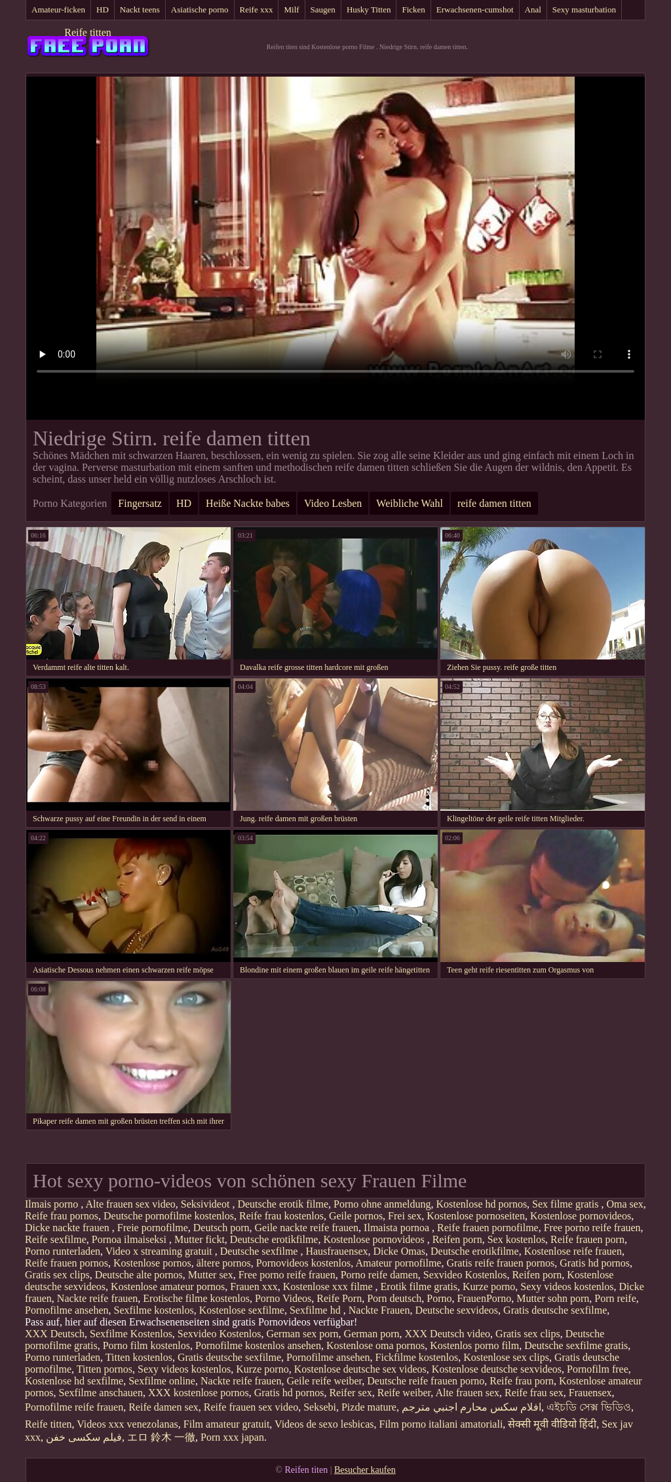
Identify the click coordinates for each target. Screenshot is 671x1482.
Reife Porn (339, 1298)
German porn (372, 1333)
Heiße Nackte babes (248, 503)
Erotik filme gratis (419, 1286)
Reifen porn (457, 1239)
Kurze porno (489, 1286)
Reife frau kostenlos (281, 1215)
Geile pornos (356, 1215)
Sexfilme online (161, 1380)
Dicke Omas (400, 1251)
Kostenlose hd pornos (481, 1204)
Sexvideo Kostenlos (465, 1274)
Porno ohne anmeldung (382, 1204)
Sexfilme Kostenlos (131, 1333)
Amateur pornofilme (398, 1263)
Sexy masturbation (584, 9)
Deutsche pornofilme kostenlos (169, 1215)
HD (102, 9)
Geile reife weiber (324, 1380)
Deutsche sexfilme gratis (576, 1345)
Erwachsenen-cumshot (475, 9)
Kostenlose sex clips (506, 1357)
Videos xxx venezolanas (127, 1424)
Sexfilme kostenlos (154, 1310)
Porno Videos (283, 1298)
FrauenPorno (484, 1298)
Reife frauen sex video (251, 1407)
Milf (291, 9)
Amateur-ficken (58, 9)
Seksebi (319, 1407)
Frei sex (404, 1215)
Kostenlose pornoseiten (476, 1215)
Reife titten (87, 32)
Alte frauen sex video (130, 1204)
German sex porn (302, 1333)
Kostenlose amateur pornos (168, 1286)
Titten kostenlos (138, 1357)
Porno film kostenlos (146, 1345)
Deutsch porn (221, 1227)
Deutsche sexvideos (456, 1310)
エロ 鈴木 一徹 (161, 1437)
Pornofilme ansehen (67, 1310)
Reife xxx (256, 9)
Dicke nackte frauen (68, 1227)
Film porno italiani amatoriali (441, 1424)
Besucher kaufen (365, 1470)
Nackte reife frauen (97, 1298)
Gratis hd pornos (595, 1263)
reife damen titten (494, 503)
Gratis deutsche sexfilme (555, 1310)
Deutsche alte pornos (139, 1274)
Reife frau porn (521, 1380)
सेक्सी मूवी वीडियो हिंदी (552, 1424)
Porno (439, 1298)
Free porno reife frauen (592, 1227)
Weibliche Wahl (409, 503)
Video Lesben (333, 503)
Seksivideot (207, 1204)
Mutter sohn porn (552, 1298)
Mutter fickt (199, 1239)
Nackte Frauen (379, 1310)
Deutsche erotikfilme (274, 1239)
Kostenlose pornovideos (580, 1215)
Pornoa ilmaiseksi (130, 1239)
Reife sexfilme (55, 1239)
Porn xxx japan (232, 1437)
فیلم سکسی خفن (84, 1437)
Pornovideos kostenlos (303, 1263)
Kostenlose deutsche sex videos (360, 1369)
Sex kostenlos (516, 1239)
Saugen (323, 9)
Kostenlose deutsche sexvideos (497, 1369)
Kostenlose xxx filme (329, 1286)
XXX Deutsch (55, 1333)
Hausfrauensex (336, 1251)
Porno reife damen (379, 1274)
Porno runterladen (62, 1251)
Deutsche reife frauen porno (425, 1380)
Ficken (413, 9)
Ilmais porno (53, 1204)
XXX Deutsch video (447, 1333)
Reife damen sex (163, 1407)
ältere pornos (224, 1263)
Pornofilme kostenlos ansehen (258, 1345)
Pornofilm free (597, 1369)
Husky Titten (369, 9)
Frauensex (590, 1392)
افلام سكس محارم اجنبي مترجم (471, 1407)
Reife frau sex (534, 1392)
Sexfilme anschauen (101, 1392)
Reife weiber (404, 1392)
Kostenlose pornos (152, 1263)
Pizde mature (368, 1407)
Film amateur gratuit (226, 1424)
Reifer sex (350, 1392)
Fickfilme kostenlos (417, 1357)
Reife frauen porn (587, 1239)
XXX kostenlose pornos (198, 1392)
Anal (533, 9)
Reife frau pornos (61, 1215)
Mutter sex (210, 1274)
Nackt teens (140, 9)
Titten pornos (104, 1369)
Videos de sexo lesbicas (324, 1424)
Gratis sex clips (57, 1274)
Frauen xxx (253, 1286)
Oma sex (624, 1204)
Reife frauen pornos (66, 1263)
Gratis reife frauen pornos (500, 1263)
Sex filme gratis (566, 1204)
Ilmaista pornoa (398, 1227)
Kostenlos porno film (474, 1345)
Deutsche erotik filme (282, 1204)
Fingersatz (140, 503)
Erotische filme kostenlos (196, 1298)
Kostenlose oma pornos (375, 1345)
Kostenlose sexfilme (241, 1310)
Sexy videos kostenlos (566, 1286)
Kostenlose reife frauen (573, 1251)
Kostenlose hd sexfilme (74, 1380)
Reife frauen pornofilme (488, 1227)
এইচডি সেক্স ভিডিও (588, 1407)
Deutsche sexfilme (260, 1251)
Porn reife (615, 1298)
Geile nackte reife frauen (307, 1227)
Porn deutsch (394, 1298)
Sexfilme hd (316, 1310)
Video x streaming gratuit (160, 1251)
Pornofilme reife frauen (74, 1407)
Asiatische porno (200, 9)
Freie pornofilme (152, 1227)
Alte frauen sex (467, 1392)
